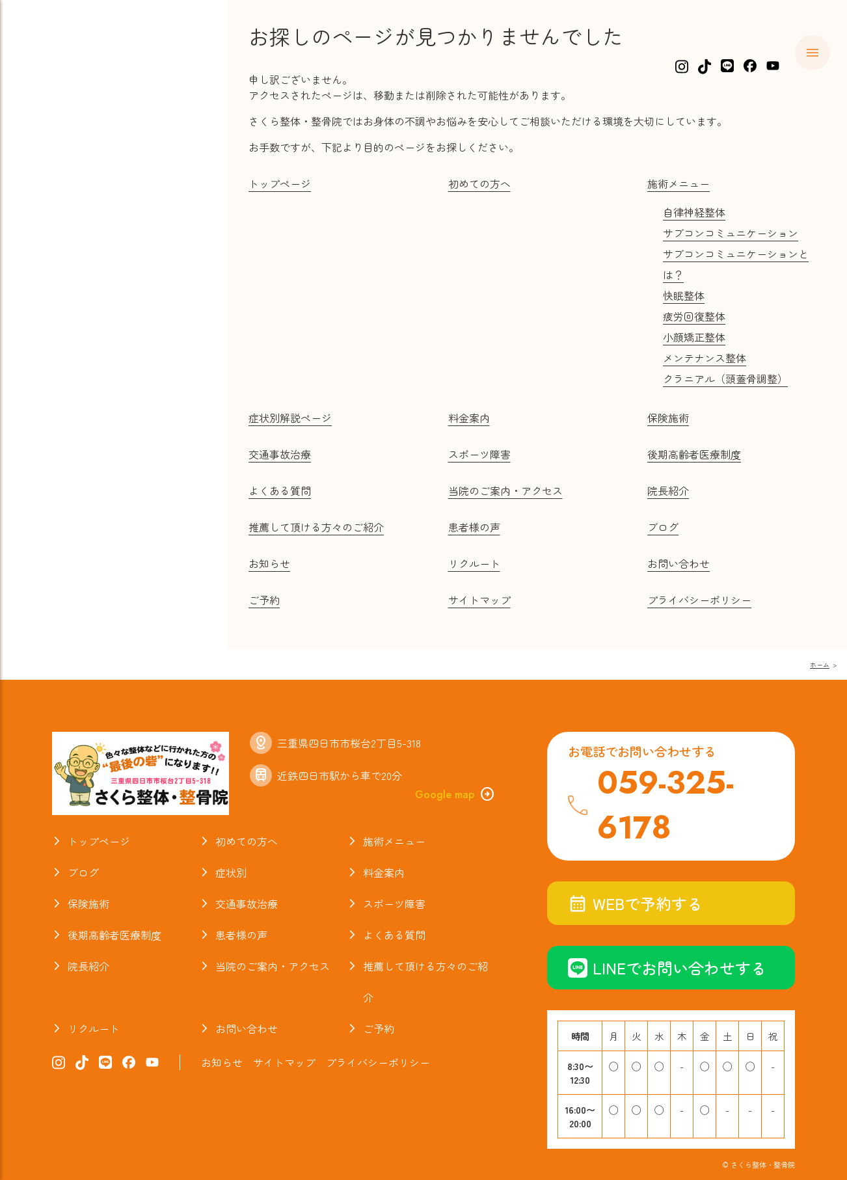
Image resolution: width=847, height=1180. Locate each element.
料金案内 (64, 199)
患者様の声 (474, 527)
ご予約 (264, 600)
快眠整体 (684, 295)
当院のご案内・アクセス (112, 399)
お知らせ (64, 424)
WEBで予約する (635, 903)
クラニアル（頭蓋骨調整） (725, 378)
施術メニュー (78, 150)
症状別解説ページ (290, 417)
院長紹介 (64, 374)
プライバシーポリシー (699, 600)
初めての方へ (78, 124)
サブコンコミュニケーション (730, 233)
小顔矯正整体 (694, 337)
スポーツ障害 (78, 274)
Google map (455, 794)
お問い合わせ (678, 563)
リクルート (474, 563)
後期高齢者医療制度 (694, 454)
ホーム (57, 99)
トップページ (280, 183)
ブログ (57, 349)
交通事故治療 (78, 249)
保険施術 (64, 224)
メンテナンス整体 (704, 358)
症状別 (57, 174)
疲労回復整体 (694, 316)
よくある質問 (78, 299)
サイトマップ (479, 600)
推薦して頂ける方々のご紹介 (316, 527)
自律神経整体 (694, 212)
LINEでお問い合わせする (667, 967)
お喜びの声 (71, 324)
